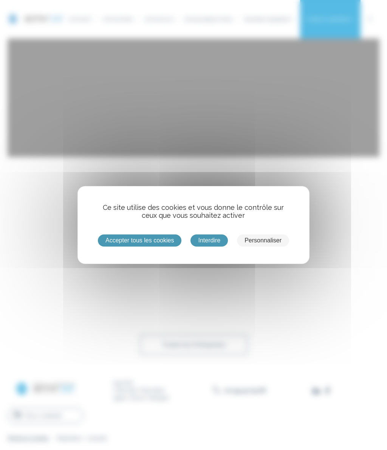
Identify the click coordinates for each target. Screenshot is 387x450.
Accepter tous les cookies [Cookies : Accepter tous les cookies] (139, 240)
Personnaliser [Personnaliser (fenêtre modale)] (263, 240)
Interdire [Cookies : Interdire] (209, 240)
